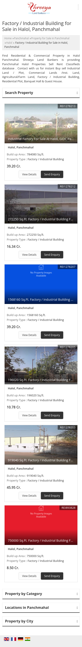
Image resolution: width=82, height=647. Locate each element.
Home (8, 38)
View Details (29, 174)
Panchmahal (21, 38)
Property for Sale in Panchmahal (50, 38)
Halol (9, 42)
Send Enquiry (52, 174)
